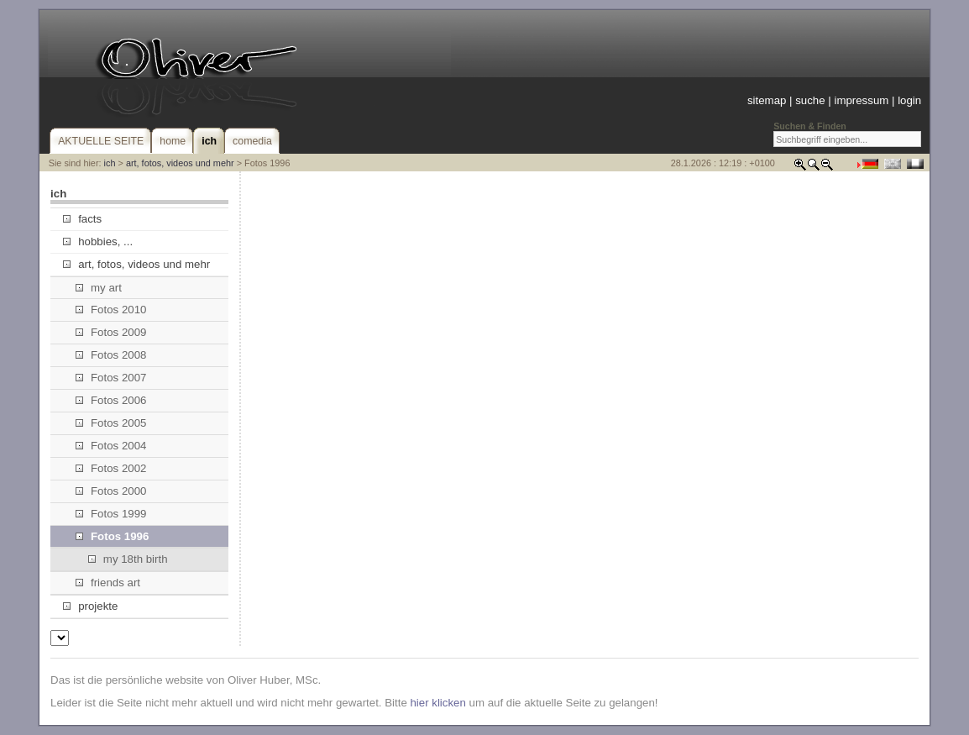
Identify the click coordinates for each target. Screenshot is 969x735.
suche (810, 100)
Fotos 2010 (111, 309)
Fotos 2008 (111, 355)
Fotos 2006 (111, 400)
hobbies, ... (98, 241)
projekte (90, 606)
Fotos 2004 (111, 445)
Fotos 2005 (111, 423)
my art (99, 287)
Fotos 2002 (111, 468)
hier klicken (437, 702)
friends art (108, 582)
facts (82, 219)
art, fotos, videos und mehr (180, 163)
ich (110, 163)
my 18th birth (128, 559)
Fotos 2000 (111, 491)
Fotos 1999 (111, 513)
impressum (861, 100)
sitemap (766, 100)
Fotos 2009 (111, 332)
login (909, 100)
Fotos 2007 (111, 377)
